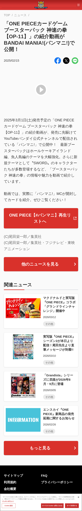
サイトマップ (13, 475)
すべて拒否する (72, 506)
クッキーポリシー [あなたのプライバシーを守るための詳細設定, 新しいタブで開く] (8, 502)
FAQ (44, 475)
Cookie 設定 (9, 506)
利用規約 (10, 482)
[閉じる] (78, 498)
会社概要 (10, 489)
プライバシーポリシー (57, 482)
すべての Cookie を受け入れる (52, 506)
